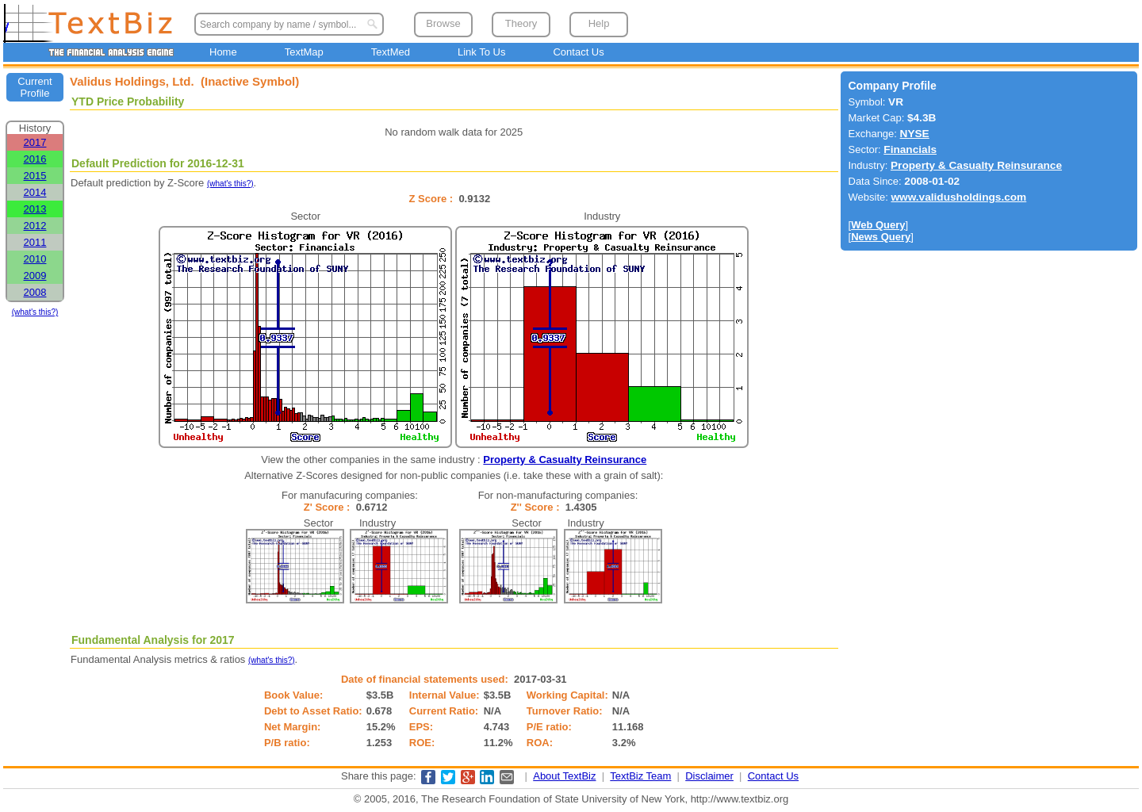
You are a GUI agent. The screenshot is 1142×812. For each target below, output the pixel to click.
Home (223, 52)
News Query (880, 237)
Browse (443, 23)
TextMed (390, 52)
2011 (35, 242)
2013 (35, 209)
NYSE (914, 134)
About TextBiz (564, 776)
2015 (35, 176)
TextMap (304, 52)
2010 (35, 259)
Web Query (878, 225)
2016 (35, 159)
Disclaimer (709, 776)
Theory (521, 23)
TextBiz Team (640, 776)
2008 (35, 292)
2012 (35, 226)
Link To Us (481, 52)
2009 (35, 276)
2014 (35, 192)
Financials (910, 149)
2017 (35, 142)
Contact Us (578, 52)
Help (599, 23)
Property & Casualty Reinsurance (564, 459)
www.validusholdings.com (958, 197)
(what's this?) (35, 312)
